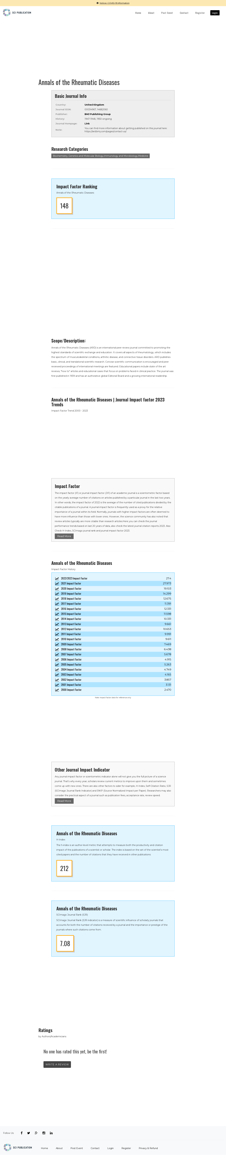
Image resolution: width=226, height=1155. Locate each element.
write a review (57, 1064)
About (151, 13)
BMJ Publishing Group (98, 114)
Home (138, 13)
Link (87, 123)
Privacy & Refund (148, 1148)
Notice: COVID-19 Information (113, 3)
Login (215, 13)
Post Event (167, 13)
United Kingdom (94, 104)
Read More (64, 536)
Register (200, 13)
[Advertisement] (113, 43)
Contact (184, 13)
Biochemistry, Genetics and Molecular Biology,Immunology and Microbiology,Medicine (100, 156)
